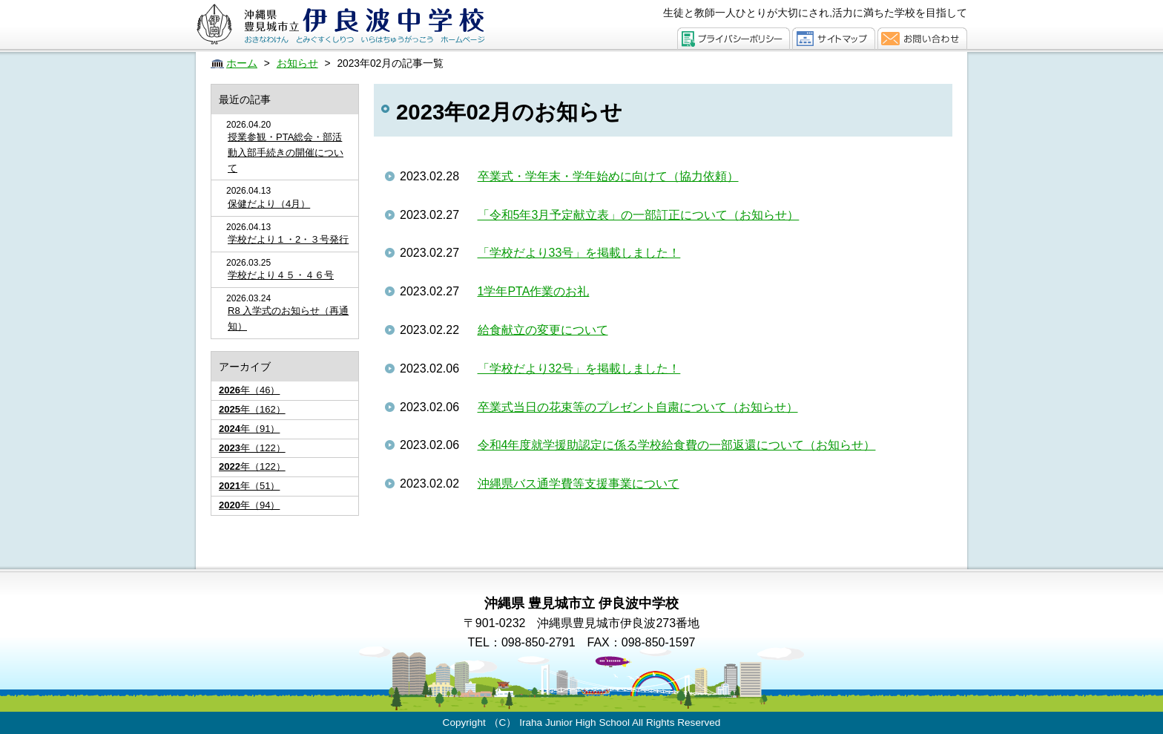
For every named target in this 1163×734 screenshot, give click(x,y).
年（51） (249, 485)
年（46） (249, 390)
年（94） (249, 505)
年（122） (252, 447)
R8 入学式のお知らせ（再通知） (288, 318)
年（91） (249, 428)
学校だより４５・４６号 (281, 275)
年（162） (252, 409)
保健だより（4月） (269, 203)
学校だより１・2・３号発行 (288, 239)
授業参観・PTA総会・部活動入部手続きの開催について (285, 152)
